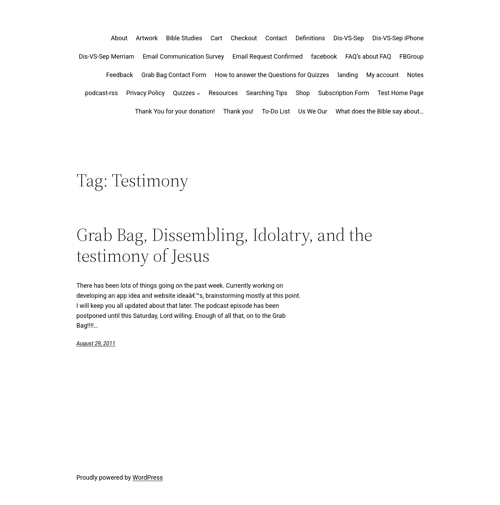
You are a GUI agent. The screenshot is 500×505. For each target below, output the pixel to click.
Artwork (147, 38)
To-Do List (276, 111)
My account (382, 74)
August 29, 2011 (95, 343)
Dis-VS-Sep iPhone (398, 38)
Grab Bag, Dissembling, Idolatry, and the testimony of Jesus (224, 245)
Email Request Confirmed (267, 56)
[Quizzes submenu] (198, 93)
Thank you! (238, 111)
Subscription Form (343, 92)
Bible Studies (184, 38)
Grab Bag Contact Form (173, 74)
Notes (415, 74)
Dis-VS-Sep (348, 38)
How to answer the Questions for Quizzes (272, 74)
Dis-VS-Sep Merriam (106, 56)
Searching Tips (266, 92)
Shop (302, 92)
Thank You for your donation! (175, 111)
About (119, 38)
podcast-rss (101, 92)
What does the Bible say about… (379, 111)
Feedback (119, 74)
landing (348, 74)
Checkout (244, 38)
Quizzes (184, 92)
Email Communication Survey (183, 56)
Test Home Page (400, 92)
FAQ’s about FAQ (368, 56)
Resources (223, 92)
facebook (324, 56)
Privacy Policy (145, 92)
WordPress (148, 477)
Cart (216, 38)
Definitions (310, 38)
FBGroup (411, 56)
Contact (276, 38)
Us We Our (312, 111)
